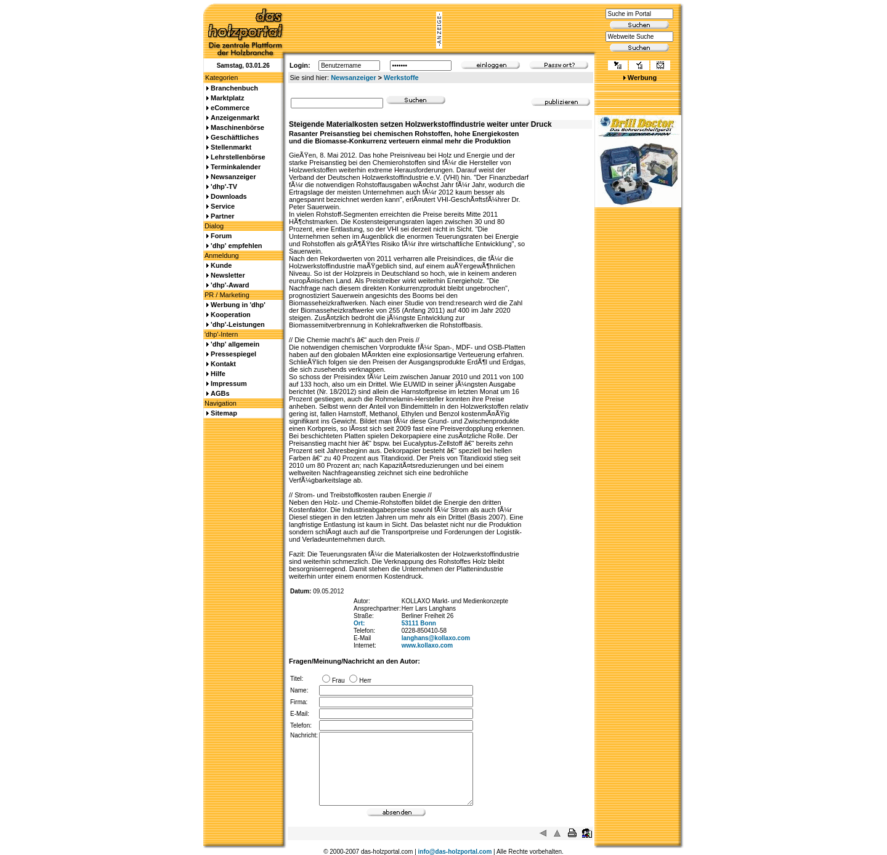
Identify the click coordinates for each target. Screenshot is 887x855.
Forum (221, 235)
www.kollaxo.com (427, 645)
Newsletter (228, 275)
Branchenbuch (234, 88)
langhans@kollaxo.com (436, 638)
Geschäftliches (235, 137)
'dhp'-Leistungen (238, 324)
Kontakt (223, 363)
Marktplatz (227, 98)
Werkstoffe (401, 77)
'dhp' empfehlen (236, 245)
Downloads (229, 196)
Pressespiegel (233, 354)
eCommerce (230, 107)
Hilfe (218, 373)
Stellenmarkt (231, 147)
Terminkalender (236, 167)
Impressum (229, 383)
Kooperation (231, 314)
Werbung (642, 77)
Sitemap (224, 413)
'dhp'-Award (230, 285)
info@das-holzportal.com (455, 851)
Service (223, 206)
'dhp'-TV (224, 186)
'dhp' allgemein (235, 344)
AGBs (220, 393)
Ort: (359, 623)
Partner (223, 216)
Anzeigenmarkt (235, 117)
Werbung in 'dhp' (238, 304)
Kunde (221, 265)
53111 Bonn (419, 623)
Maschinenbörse (237, 127)
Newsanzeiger (353, 77)
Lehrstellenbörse (238, 157)
